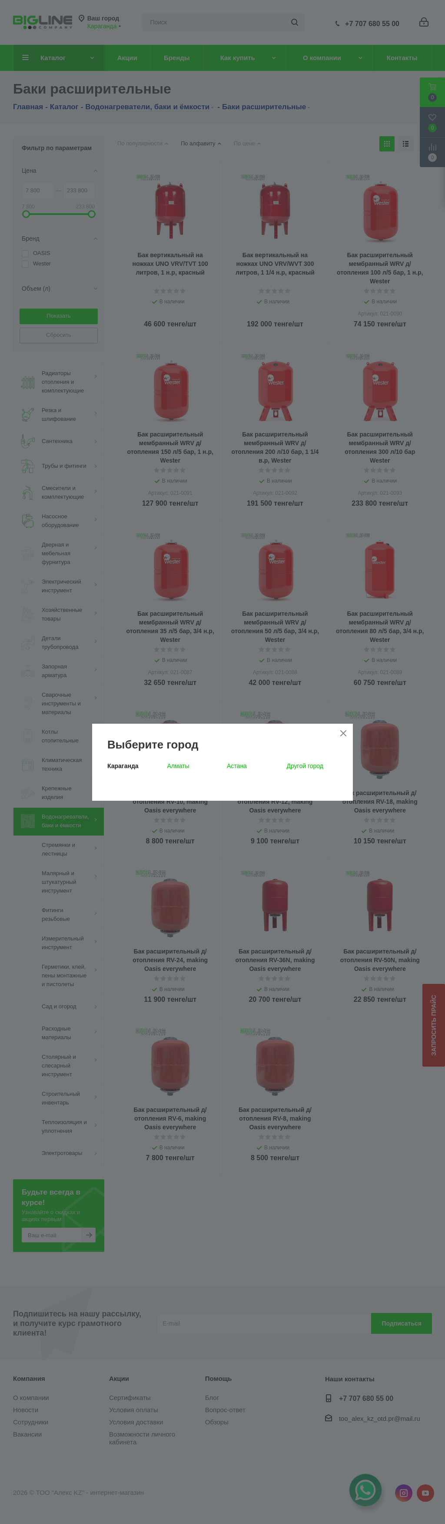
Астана (237, 765)
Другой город (305, 765)
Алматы (178, 765)
